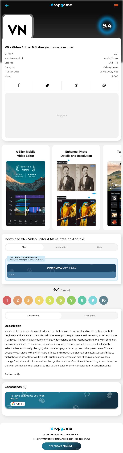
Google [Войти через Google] (18, 403)
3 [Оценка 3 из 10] (28, 300)
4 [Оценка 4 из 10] (39, 300)
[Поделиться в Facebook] (19, 85)
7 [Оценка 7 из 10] (71, 300)
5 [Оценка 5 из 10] (50, 300)
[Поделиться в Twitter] (47, 85)
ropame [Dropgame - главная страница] (61, 5)
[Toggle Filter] (61, 247)
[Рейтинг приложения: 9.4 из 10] (107, 25)
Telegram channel (62, 446)
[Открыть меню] (116, 5)
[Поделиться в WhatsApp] (104, 85)
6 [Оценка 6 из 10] (60, 300)
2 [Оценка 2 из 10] (17, 300)
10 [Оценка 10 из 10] (104, 300)
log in (13, 398)
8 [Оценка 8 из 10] (82, 300)
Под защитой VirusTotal (23, 258)
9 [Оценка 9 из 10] (93, 300)
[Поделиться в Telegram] (76, 85)
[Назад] (6, 5)
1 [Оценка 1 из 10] (7, 300)
